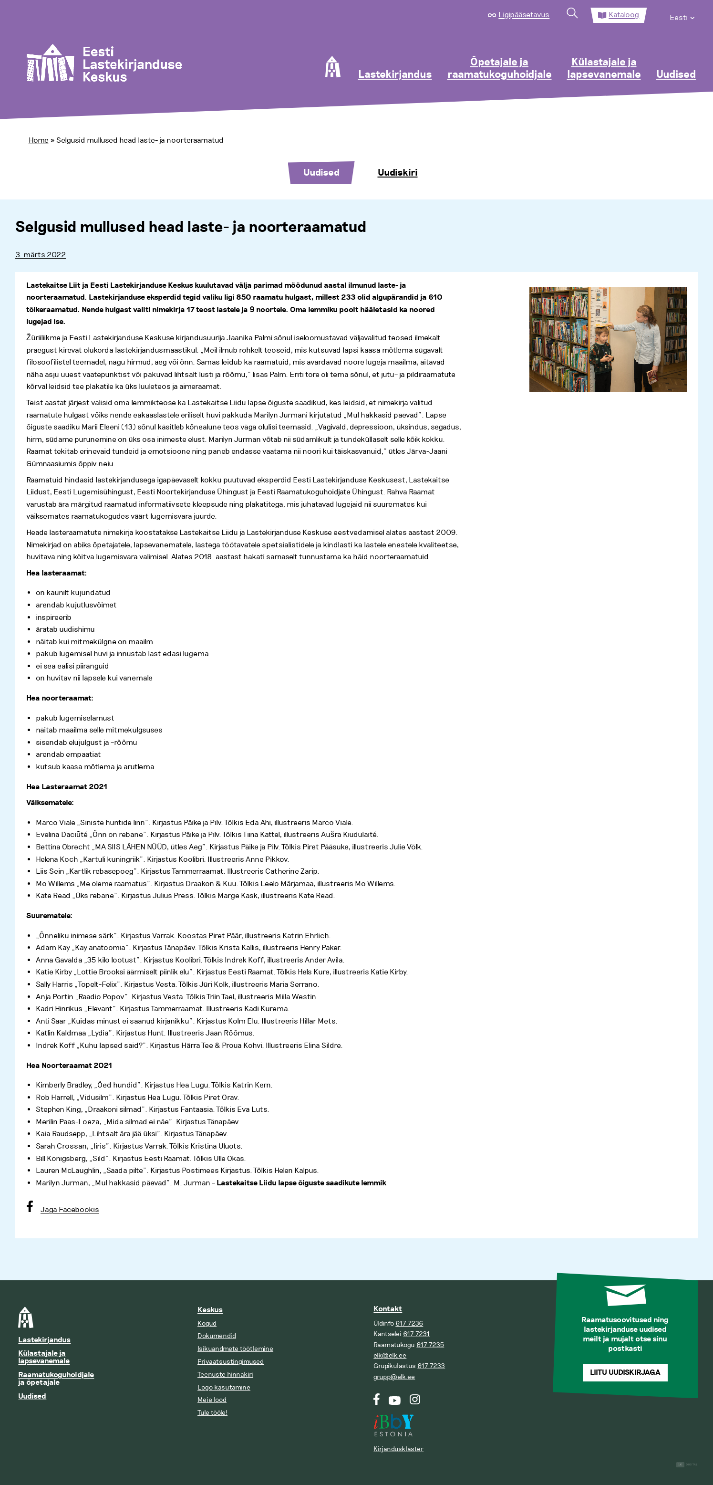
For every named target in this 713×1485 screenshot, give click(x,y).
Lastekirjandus (395, 75)
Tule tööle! (212, 1413)
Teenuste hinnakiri (225, 1374)
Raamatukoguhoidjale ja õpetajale (56, 1379)
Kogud (207, 1323)
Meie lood (212, 1400)
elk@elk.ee (389, 1355)
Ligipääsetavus (523, 15)
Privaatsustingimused (230, 1362)
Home (39, 140)
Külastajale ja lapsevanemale (604, 68)
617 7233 (431, 1366)
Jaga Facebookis (70, 1209)
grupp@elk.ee (394, 1377)
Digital (687, 1464)
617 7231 (416, 1334)
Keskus (210, 1310)
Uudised (676, 75)
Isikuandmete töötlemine (235, 1349)
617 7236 (409, 1323)
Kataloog (624, 15)
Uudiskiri (398, 173)
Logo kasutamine (223, 1387)
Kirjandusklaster (398, 1449)
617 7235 (430, 1345)
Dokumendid (216, 1336)
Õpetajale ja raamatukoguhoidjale (499, 68)
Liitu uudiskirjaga (625, 1373)
